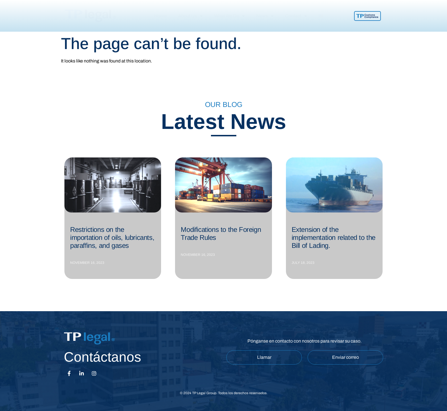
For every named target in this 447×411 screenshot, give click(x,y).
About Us (190, 16)
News (265, 16)
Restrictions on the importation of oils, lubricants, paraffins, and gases (112, 237)
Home (160, 15)
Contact (296, 16)
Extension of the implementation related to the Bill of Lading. (333, 237)
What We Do (229, 16)
